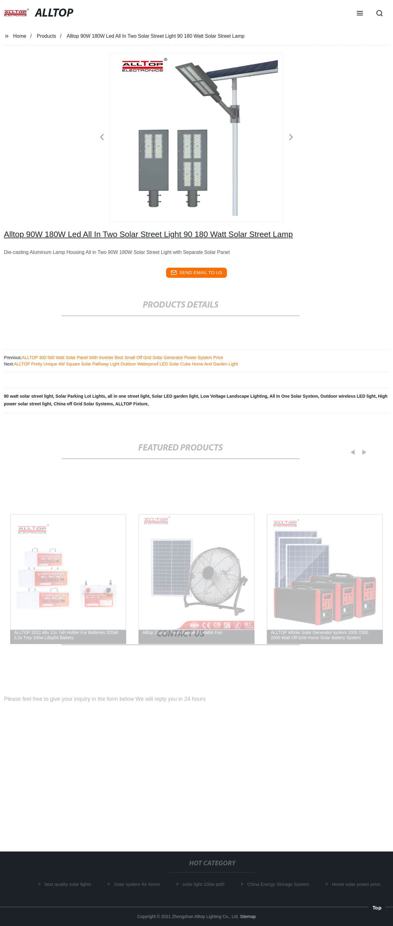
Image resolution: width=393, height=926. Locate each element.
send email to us (196, 273)
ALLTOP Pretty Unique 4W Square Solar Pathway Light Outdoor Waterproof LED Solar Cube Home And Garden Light (126, 364)
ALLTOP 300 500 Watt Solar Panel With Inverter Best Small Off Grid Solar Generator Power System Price (122, 357)
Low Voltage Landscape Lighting (233, 396)
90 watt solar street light (28, 396)
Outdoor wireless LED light (348, 396)
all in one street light (128, 396)
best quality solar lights (69, 884)
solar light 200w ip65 (205, 884)
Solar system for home (138, 884)
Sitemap (248, 916)
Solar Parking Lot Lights (80, 396)
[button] (360, 14)
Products (46, 36)
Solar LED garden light (175, 396)
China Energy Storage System (279, 884)
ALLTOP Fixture (131, 403)
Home (19, 36)
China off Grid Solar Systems (83, 403)
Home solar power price (357, 884)
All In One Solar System (294, 396)
